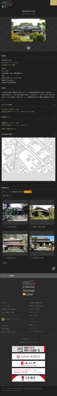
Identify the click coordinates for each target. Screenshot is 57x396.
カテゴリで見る (6, 306)
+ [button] (4, 140)
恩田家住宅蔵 (10, 227)
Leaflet (40, 180)
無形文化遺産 (5, 329)
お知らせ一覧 (33, 315)
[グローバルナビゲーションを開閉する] (53, 2)
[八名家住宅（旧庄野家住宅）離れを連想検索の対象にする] (4, 258)
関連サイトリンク (35, 325)
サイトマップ (33, 328)
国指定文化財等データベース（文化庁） (14, 111)
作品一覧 (4, 303)
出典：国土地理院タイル (49, 180)
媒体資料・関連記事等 (36, 303)
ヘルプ (31, 319)
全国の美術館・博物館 (8, 312)
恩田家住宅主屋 (6, 109)
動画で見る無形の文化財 (9, 332)
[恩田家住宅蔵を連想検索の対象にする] (4, 227)
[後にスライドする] (52, 263)
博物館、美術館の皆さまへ (37, 306)
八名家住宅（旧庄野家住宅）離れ (16, 258)
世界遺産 (4, 326)
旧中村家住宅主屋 (37, 227)
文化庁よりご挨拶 (35, 309)
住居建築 (4, 65)
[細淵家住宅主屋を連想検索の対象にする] (30, 258)
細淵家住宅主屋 (37, 258)
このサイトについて (35, 322)
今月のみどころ (34, 312)
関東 (13, 65)
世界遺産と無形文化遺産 (9, 309)
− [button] (4, 143)
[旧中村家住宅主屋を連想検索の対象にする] (30, 227)
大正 (9, 65)
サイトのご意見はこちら (36, 331)
